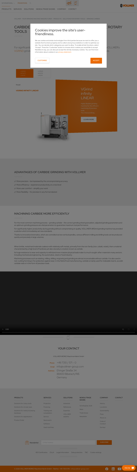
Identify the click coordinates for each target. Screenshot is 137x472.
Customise (42, 60)
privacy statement (64, 52)
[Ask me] (129, 468)
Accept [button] (96, 60)
